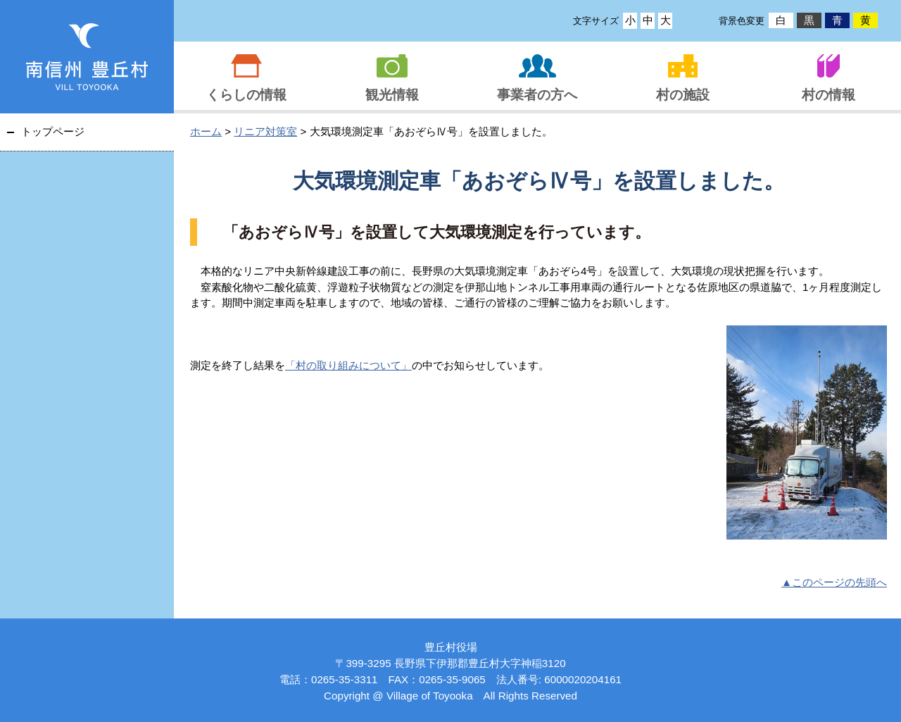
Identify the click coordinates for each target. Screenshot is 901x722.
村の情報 (828, 94)
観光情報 (392, 94)
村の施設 (683, 94)
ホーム (206, 131)
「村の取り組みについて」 (348, 365)
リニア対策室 (265, 131)
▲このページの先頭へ (834, 582)
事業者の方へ (537, 94)
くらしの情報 (246, 94)
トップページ (52, 131)
